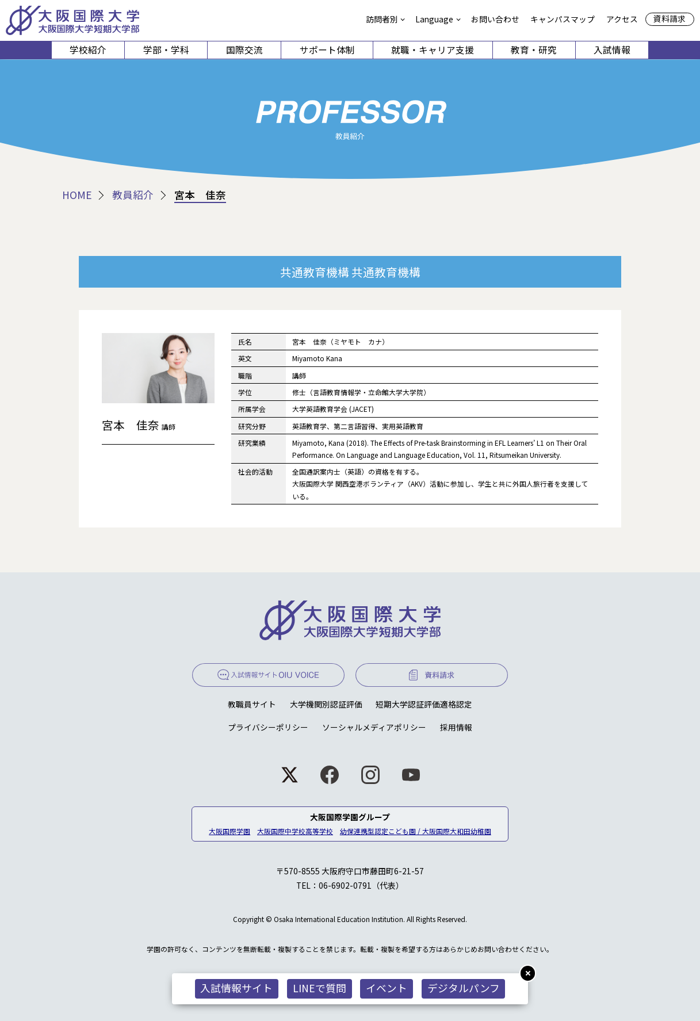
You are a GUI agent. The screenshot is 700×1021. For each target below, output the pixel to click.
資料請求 (669, 18)
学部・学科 (166, 49)
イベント (386, 988)
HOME (77, 195)
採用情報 (456, 727)
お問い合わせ (495, 19)
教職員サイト (252, 704)
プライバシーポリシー (268, 727)
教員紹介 (133, 195)
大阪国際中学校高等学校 (295, 831)
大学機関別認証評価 (326, 704)
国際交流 (244, 49)
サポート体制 (327, 49)
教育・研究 (534, 49)
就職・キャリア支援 (432, 49)
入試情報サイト (236, 988)
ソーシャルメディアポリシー (374, 727)
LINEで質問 (319, 988)
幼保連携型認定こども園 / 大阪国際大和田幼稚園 (415, 831)
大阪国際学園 (229, 831)
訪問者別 (382, 19)
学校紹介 (88, 49)
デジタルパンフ (463, 988)
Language (434, 19)
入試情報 (612, 49)
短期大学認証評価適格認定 (424, 704)
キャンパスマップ (562, 19)
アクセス (622, 19)
